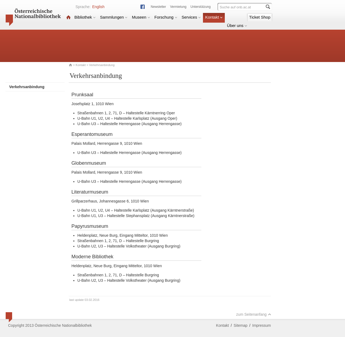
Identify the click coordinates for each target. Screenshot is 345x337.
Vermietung (178, 7)
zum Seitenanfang (253, 314)
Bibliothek (85, 17)
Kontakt (214, 17)
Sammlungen (113, 17)
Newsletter (158, 7)
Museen (141, 17)
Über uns (237, 25)
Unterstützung (201, 7)
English (98, 7)
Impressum (261, 325)
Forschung (165, 17)
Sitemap (240, 325)
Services (191, 17)
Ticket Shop (259, 17)
